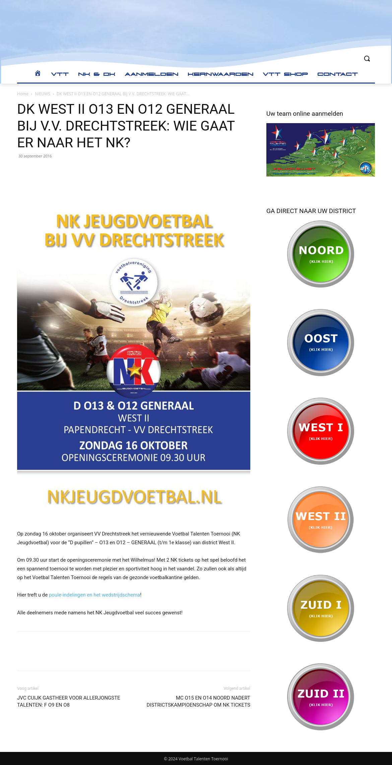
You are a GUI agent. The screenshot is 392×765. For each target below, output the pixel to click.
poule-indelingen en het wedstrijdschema (94, 595)
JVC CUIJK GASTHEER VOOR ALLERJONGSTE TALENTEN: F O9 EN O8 (68, 701)
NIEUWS (42, 94)
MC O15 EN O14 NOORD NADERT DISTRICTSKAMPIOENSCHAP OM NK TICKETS (198, 701)
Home (22, 94)
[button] (367, 58)
